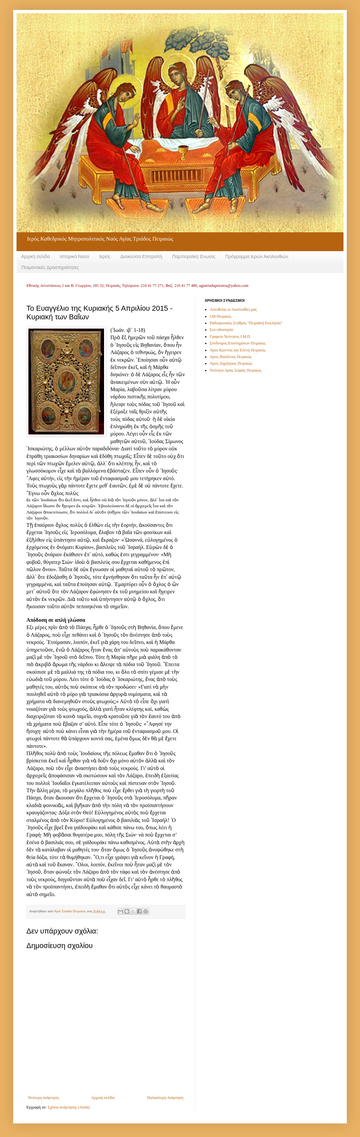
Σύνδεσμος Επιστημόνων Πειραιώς (238, 343)
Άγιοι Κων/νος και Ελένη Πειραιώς (238, 350)
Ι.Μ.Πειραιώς (221, 316)
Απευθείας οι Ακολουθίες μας (233, 309)
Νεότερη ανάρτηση (43, 1097)
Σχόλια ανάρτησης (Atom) (69, 1107)
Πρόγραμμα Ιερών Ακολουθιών (256, 256)
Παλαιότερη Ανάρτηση (165, 1097)
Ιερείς (104, 256)
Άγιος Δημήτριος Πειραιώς (231, 363)
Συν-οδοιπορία (221, 329)
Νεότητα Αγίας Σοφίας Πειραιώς (236, 370)
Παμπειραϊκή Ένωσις (193, 256)
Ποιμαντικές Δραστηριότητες (50, 267)
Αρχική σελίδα (35, 256)
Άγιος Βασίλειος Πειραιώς (231, 356)
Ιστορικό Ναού (74, 256)
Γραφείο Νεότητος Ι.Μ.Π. (230, 336)
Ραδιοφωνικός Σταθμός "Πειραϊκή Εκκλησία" (246, 323)
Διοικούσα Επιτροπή (141, 256)
